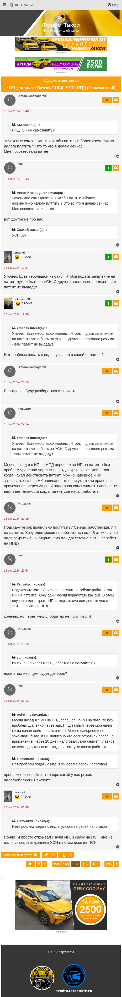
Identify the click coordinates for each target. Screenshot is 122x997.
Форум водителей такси (61, 30)
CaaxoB (23, 230)
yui (20, 163)
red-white (24, 408)
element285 (23, 299)
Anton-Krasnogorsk (32, 95)
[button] (30, 864)
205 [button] (109, 864)
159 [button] (56, 864)
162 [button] (85, 864)
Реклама (61, 52)
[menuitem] (21, 5)
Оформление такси (61, 80)
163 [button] (95, 864)
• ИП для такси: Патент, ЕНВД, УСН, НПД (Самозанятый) (61, 88)
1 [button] (44, 864)
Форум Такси (61, 25)
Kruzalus (24, 503)
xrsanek (19, 252)
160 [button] (66, 864)
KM (19, 125)
